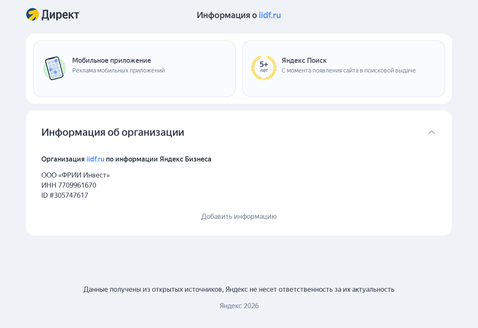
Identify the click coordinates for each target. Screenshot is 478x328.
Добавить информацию (239, 216)
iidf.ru (270, 15)
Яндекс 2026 (239, 306)
